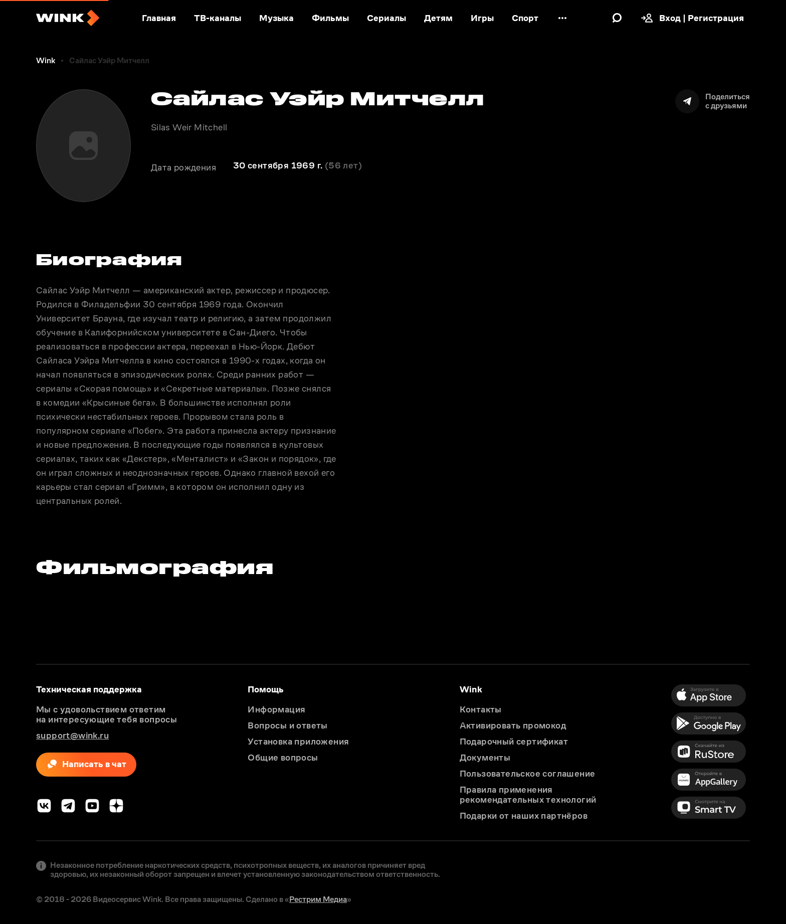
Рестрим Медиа (318, 899)
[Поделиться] (712, 101)
